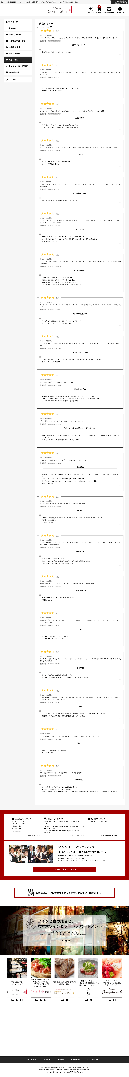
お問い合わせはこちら (92, 852)
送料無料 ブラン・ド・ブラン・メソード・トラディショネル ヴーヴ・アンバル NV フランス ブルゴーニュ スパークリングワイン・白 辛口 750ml (80, 621)
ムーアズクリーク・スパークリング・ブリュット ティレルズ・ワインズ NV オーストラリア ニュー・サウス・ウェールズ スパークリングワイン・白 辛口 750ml (80, 222)
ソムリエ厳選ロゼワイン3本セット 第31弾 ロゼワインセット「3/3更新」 (63, 504)
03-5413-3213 (66, 852)
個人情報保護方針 (109, 835)
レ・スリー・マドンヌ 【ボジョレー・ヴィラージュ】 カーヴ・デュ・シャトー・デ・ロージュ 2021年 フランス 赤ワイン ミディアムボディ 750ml (80, 660)
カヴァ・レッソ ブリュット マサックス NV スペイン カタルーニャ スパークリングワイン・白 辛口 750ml (73, 111)
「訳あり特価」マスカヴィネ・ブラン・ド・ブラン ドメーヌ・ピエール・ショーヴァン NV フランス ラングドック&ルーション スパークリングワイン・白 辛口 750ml (80, 698)
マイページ (12, 22)
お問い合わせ (31, 1060)
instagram (64, 940)
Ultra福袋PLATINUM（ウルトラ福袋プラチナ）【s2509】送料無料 (61, 773)
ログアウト (12, 79)
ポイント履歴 (13, 53)
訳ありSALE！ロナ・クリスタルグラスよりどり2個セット (58, 382)
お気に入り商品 (14, 34)
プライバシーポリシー (94, 1060)
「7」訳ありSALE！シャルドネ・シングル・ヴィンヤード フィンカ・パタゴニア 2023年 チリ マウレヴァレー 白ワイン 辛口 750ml (80, 344)
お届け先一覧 (13, 72)
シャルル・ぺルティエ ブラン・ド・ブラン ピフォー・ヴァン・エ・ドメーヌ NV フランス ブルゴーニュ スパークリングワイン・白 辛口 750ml (80, 185)
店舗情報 (61, 1060)
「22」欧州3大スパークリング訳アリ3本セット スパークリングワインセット (64, 421)
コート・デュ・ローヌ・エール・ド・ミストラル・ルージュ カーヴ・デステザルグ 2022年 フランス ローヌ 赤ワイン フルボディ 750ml (80, 306)
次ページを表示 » (48, 27)
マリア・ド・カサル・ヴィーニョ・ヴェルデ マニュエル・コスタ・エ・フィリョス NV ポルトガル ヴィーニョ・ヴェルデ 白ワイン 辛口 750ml (80, 263)
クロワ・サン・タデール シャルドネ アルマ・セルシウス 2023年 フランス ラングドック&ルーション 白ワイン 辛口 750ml (78, 148)
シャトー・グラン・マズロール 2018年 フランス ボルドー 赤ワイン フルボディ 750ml (67, 584)
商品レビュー (13, 59)
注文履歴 (11, 28)
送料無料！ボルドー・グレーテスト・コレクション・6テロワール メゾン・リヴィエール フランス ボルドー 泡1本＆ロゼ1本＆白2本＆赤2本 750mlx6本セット (80, 544)
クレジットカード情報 (17, 66)
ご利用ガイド (47, 1060)
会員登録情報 (13, 47)
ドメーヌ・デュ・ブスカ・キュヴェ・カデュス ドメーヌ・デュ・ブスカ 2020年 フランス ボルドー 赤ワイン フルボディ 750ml (80, 38)
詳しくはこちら (33, 835)
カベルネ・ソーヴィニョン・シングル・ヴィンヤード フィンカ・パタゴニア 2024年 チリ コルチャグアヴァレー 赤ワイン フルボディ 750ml (80, 73)
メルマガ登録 (75, 1060)
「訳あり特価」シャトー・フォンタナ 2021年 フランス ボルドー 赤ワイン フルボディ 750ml (69, 736)
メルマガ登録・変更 (16, 41)
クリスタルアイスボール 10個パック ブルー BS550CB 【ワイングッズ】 (63, 460)
